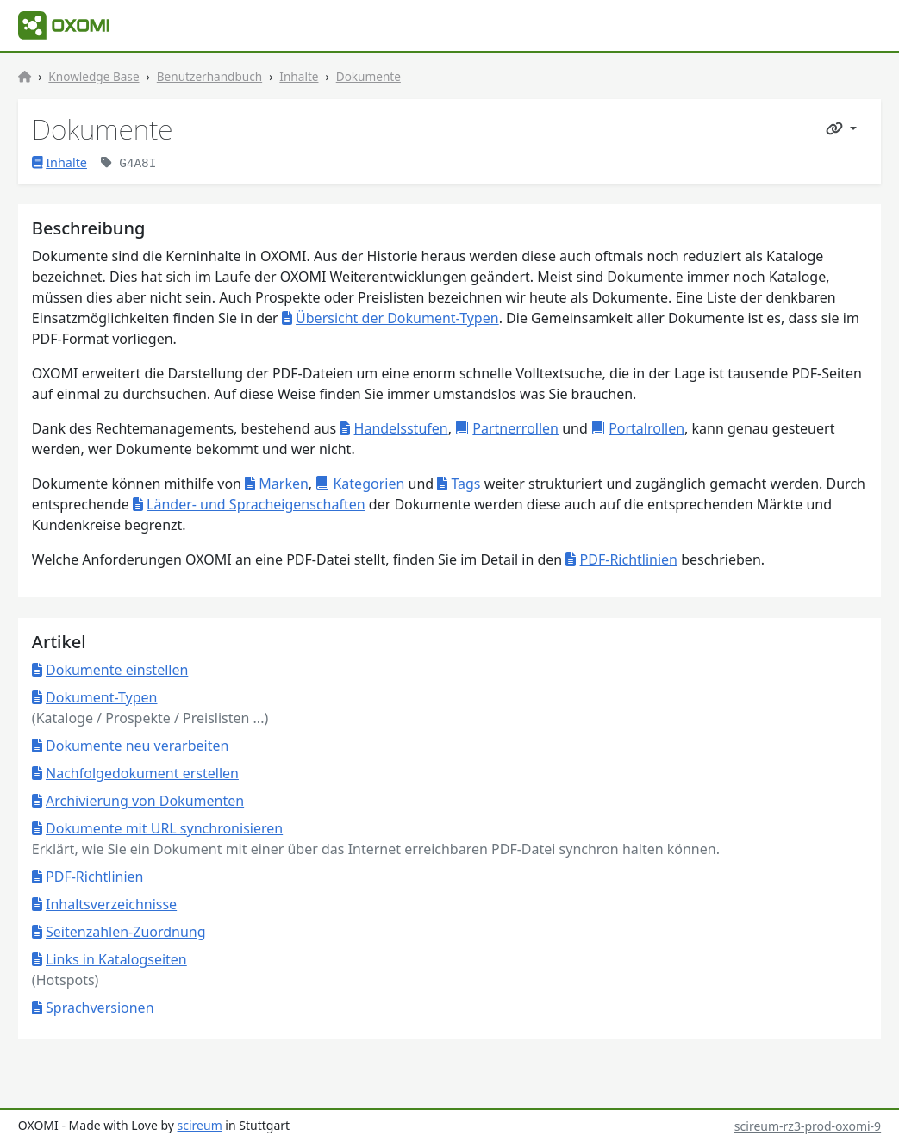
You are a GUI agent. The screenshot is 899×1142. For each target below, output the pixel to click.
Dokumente (368, 76)
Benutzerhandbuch (209, 76)
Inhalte (298, 76)
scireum (200, 1125)
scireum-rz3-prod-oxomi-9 (807, 1126)
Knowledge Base (93, 76)
